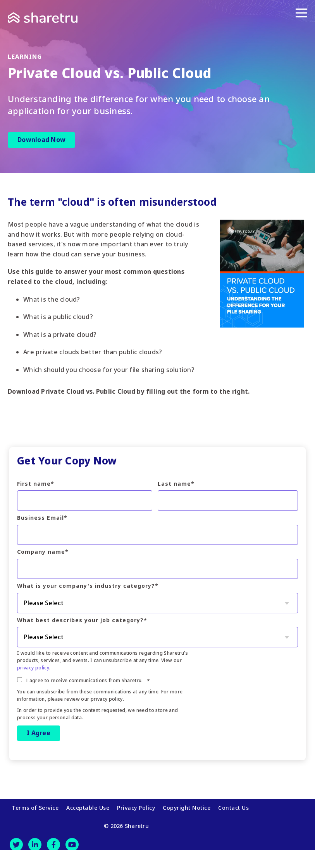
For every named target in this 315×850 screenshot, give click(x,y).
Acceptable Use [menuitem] (87, 805)
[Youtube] (72, 839)
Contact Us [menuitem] (233, 805)
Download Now (41, 139)
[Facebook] (53, 839)
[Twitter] (16, 839)
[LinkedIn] (34, 839)
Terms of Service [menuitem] (35, 805)
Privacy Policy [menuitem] (136, 805)
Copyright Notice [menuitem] (186, 805)
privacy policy (33, 667)
